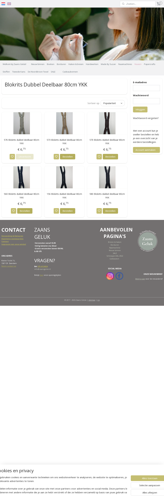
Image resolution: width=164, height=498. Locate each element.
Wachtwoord (141, 95)
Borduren (61, 64)
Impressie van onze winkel (13, 244)
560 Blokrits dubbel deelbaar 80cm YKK (21, 196)
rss (98, 300)
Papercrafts (149, 64)
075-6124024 (43, 266)
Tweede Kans (18, 71)
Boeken (50, 64)
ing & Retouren (16, 236)
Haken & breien (75, 64)
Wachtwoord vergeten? (146, 118)
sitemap (91, 300)
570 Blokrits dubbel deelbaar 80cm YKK (107, 141)
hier (41, 275)
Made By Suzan (108, 64)
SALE (53, 71)
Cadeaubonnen (70, 71)
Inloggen (140, 109)
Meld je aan (140, 279)
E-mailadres (140, 82)
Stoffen (6, 71)
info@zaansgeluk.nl (42, 269)
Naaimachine (114, 247)
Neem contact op (8, 266)
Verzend (5, 236)
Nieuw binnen (37, 64)
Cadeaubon (114, 258)
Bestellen (67, 156)
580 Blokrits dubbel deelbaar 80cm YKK (107, 196)
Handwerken (92, 64)
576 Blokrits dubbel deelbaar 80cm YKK (21, 141)
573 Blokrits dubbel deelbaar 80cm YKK (64, 141)
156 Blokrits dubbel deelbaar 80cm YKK (64, 196)
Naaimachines (125, 64)
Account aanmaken (146, 149)
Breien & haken (114, 242)
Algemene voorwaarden (12, 239)
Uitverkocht (24, 156)
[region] (61, 485)
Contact (5, 241)
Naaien (138, 64)
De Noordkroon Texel (38, 71)
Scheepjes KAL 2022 (115, 256)
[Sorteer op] (113, 103)
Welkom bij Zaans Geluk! (14, 64)
